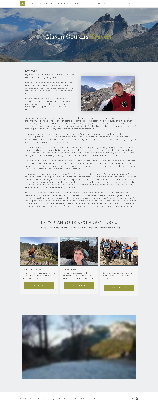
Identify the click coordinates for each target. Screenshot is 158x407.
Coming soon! (39, 285)
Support (54, 399)
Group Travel (118, 288)
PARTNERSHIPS (79, 4)
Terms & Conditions (66, 399)
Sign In (132, 3)
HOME (32, 4)
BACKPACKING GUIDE (45, 4)
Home (40, 399)
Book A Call (78, 285)
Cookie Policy (92, 399)
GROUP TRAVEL (101, 4)
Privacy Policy (80, 399)
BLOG (90, 4)
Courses (47, 399)
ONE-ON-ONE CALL (63, 4)
